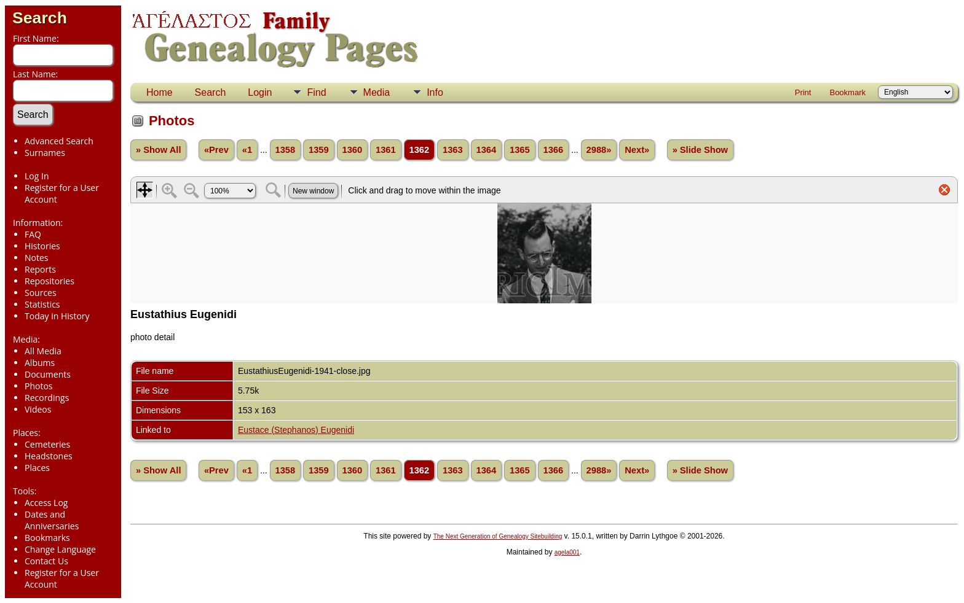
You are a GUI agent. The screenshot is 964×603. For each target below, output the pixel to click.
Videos (38, 409)
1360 (352, 150)
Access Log (46, 502)
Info (435, 92)
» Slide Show (700, 150)
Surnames (45, 152)
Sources (41, 292)
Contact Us (46, 561)
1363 (453, 150)
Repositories (49, 281)
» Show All (158, 150)
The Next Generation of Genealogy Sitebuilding (498, 536)
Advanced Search (59, 141)
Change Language (60, 549)
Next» (637, 150)
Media (376, 92)
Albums (40, 362)
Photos (39, 386)
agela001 (567, 552)
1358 (285, 150)
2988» (599, 150)
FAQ (33, 234)
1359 (319, 150)
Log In (37, 176)
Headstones (49, 456)
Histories (42, 246)
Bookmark (847, 92)
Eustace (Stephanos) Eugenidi (296, 430)
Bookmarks (47, 537)
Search (39, 18)
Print (803, 92)
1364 (486, 150)
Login (260, 92)
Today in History (57, 316)
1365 (520, 150)
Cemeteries (47, 444)
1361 (386, 150)
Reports (40, 269)
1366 (553, 150)
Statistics (42, 304)
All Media (43, 351)
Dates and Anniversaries (52, 520)
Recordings (47, 397)
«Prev (216, 150)
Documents (48, 374)
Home (159, 92)
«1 (247, 150)
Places (37, 467)
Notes (37, 257)
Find (316, 92)
